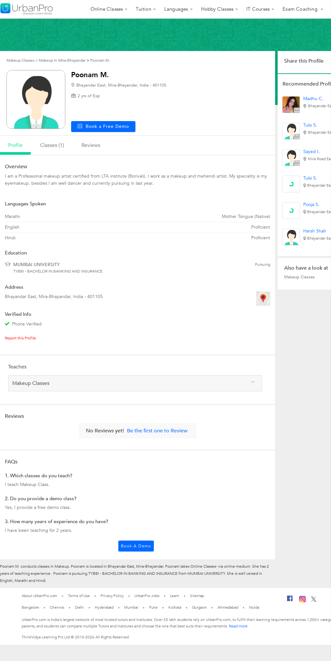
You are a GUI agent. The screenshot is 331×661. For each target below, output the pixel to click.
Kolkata (174, 607)
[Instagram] (302, 601)
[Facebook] (290, 601)
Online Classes (107, 9)
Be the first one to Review (157, 430)
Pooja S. (311, 204)
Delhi (79, 607)
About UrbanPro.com (39, 595)
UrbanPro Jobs (146, 595)
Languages (176, 9)
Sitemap (197, 595)
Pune (153, 607)
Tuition (143, 9)
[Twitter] (313, 600)
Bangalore (30, 607)
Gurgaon (199, 607)
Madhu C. (313, 99)
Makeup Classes (299, 277)
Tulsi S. (310, 125)
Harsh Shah (314, 231)
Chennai (57, 607)
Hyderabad (104, 607)
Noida (254, 607)
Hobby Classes (217, 9)
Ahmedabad (228, 607)
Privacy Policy (112, 595)
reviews (90, 145)
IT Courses (258, 9)
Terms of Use (79, 595)
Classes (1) (52, 145)
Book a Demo (136, 546)
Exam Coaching (301, 9)
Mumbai (131, 607)
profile (15, 145)
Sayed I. (311, 152)
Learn (175, 595)
